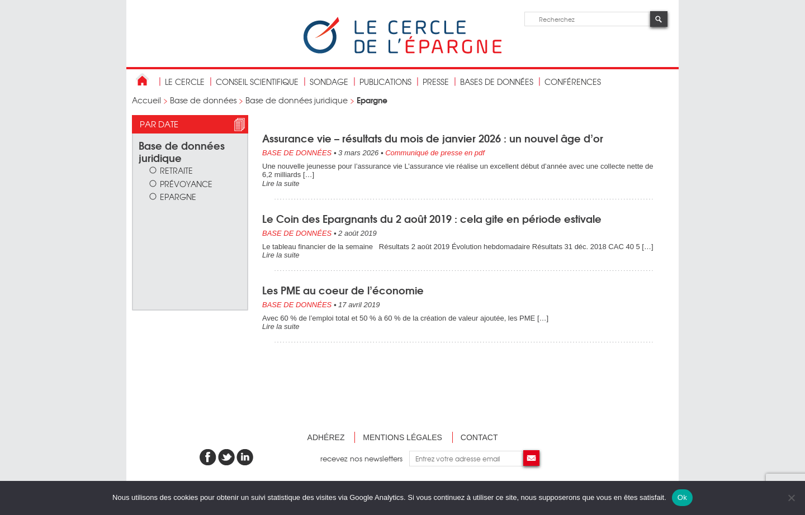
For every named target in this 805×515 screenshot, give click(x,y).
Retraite (176, 170)
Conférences (572, 81)
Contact (479, 437)
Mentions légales (402, 437)
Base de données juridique (296, 100)
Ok (682, 497)
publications (385, 81)
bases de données (496, 81)
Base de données (203, 100)
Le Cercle (185, 81)
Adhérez (326, 437)
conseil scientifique (257, 81)
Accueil (146, 100)
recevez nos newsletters (364, 458)
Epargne (178, 196)
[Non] (791, 497)
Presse (436, 81)
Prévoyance (186, 183)
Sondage (329, 81)
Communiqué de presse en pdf (435, 153)
